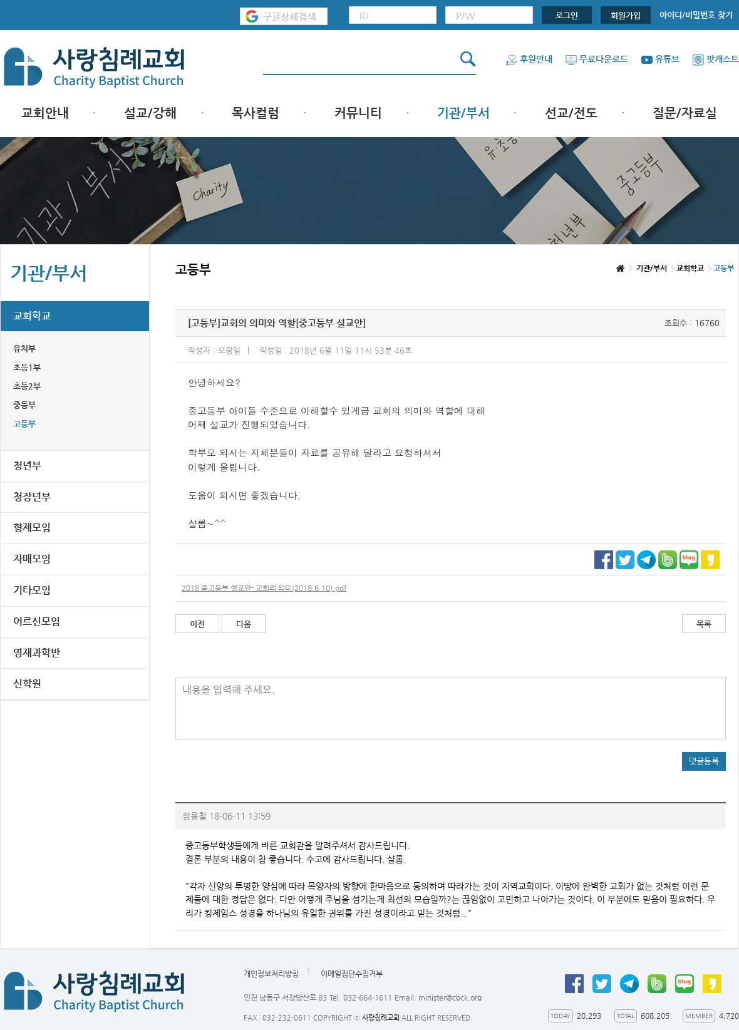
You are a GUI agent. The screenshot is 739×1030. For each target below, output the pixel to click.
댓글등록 (704, 761)
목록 (703, 624)
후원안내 (528, 59)
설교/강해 (150, 113)
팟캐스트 (715, 59)
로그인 (567, 15)
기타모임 (32, 590)
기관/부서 (463, 113)
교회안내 (45, 113)
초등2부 (27, 386)
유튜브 (660, 59)
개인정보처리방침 (271, 973)
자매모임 (32, 559)
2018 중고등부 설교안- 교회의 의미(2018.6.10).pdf (264, 588)
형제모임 (32, 527)
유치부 (24, 348)
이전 (197, 624)
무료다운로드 (596, 59)
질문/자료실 (685, 113)
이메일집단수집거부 (352, 973)
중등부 (24, 404)
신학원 (27, 683)
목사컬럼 (255, 113)
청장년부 (32, 497)
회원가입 (626, 15)
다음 (243, 624)
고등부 (24, 423)
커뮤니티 (358, 113)
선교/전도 (571, 113)
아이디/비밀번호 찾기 (696, 14)
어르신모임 (36, 621)
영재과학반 (36, 653)
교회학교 (32, 316)
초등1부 (27, 367)
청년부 (27, 465)
